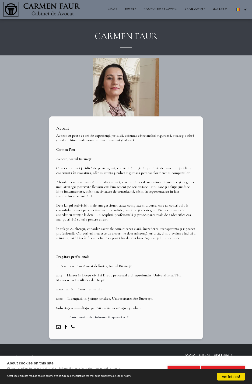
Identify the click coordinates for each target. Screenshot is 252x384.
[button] (245, 9)
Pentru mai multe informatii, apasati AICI (99, 317)
